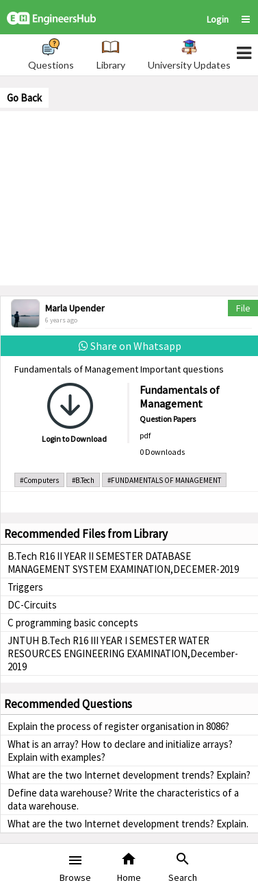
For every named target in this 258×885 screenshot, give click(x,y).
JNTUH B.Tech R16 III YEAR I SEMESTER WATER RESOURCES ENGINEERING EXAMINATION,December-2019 (123, 653)
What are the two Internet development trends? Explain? (129, 774)
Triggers (25, 586)
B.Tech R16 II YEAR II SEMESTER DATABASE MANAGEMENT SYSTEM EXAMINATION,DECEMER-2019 (123, 563)
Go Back (24, 97)
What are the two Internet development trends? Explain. (128, 823)
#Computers (39, 480)
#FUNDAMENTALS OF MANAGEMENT (164, 480)
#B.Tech (83, 480)
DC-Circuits (32, 604)
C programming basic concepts (73, 622)
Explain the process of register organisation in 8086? (118, 726)
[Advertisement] (129, 197)
